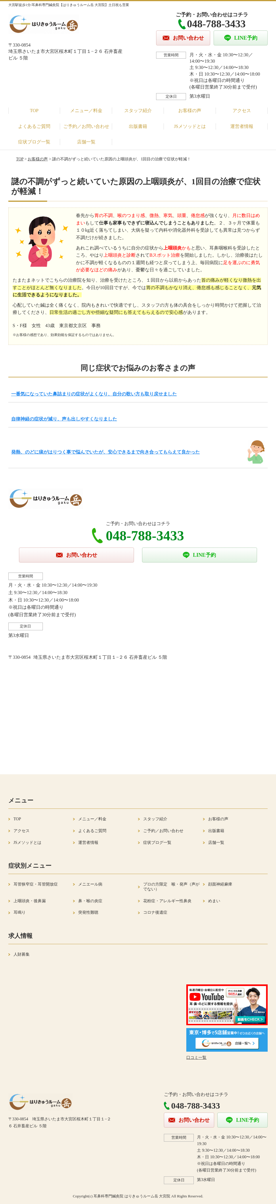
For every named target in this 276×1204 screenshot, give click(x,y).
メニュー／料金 (86, 110)
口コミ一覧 (196, 1057)
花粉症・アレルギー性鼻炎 (167, 901)
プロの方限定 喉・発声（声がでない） (171, 886)
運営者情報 (241, 126)
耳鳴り (20, 912)
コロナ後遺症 (155, 912)
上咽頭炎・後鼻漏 (30, 901)
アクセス (242, 110)
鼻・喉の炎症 (90, 901)
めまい (214, 901)
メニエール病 (90, 884)
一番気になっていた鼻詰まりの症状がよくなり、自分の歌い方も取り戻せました (94, 393)
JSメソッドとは (190, 126)
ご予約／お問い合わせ (86, 126)
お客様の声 (189, 110)
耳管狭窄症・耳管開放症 (36, 884)
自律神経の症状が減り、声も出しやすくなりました (64, 418)
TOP (34, 110)
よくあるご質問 (34, 126)
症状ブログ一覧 (34, 141)
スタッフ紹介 (138, 110)
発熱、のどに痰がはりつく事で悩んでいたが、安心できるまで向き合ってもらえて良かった (105, 452)
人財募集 (22, 954)
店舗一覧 (86, 141)
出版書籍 (138, 126)
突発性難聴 (88, 912)
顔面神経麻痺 (220, 884)
